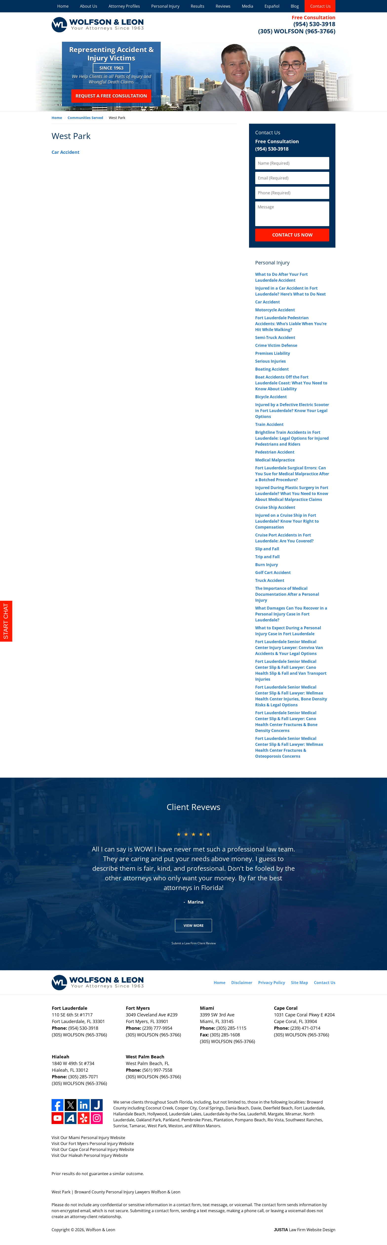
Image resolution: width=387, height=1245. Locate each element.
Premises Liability (272, 353)
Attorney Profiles (124, 6)
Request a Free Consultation (111, 96)
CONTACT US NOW (292, 235)
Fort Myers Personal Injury (93, 1143)
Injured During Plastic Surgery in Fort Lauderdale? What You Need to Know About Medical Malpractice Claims (291, 493)
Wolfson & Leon (100, 1229)
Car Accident (65, 152)
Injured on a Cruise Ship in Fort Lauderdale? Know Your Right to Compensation (287, 521)
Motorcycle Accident (275, 310)
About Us (88, 6)
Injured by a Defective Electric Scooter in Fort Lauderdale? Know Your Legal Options (292, 410)
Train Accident (269, 424)
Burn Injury (266, 564)
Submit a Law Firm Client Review (194, 943)
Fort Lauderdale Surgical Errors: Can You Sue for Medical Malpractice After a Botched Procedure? (292, 473)
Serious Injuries (270, 361)
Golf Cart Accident (273, 572)
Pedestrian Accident (274, 452)
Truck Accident (269, 580)
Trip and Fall (267, 556)
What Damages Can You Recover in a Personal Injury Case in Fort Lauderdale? (291, 614)
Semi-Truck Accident (275, 337)
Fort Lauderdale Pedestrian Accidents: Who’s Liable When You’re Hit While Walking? (291, 323)
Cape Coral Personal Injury (93, 1149)
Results (197, 6)
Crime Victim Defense (276, 345)
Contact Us (320, 6)
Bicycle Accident (271, 396)
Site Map (299, 982)
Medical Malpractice (275, 460)
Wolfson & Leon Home (97, 24)
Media (247, 6)
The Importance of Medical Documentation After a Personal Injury (287, 594)
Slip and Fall (267, 549)
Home (63, 6)
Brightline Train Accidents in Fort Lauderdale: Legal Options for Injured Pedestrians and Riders (292, 438)
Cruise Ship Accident (275, 507)
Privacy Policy (271, 982)
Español (272, 6)
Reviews (223, 6)
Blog (295, 6)
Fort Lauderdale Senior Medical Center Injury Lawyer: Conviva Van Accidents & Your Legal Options (289, 647)
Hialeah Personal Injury (90, 1155)
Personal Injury (165, 6)
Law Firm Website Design (304, 1229)
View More (194, 925)
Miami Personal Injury (89, 1137)
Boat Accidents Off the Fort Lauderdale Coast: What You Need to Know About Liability (291, 383)
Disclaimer (241, 982)
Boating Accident (272, 369)
